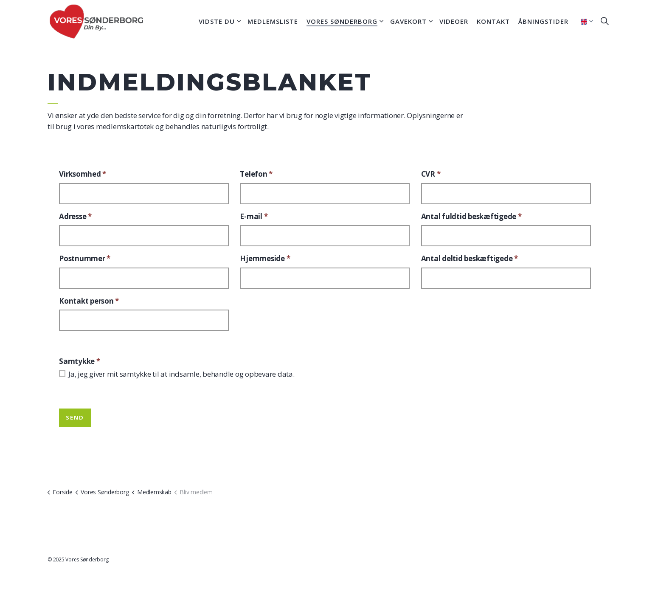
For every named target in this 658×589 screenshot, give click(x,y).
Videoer (453, 21)
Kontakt (493, 21)
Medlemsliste (272, 21)
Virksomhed (82, 174)
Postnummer (84, 258)
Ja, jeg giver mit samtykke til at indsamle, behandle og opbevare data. (181, 374)
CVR (431, 174)
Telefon (256, 174)
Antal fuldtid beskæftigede (471, 216)
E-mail (253, 216)
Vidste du (217, 21)
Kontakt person (89, 301)
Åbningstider (543, 21)
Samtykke (79, 361)
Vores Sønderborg (342, 21)
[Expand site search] (604, 21)
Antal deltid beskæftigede (469, 258)
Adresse (75, 216)
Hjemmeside (265, 258)
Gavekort (408, 21)
